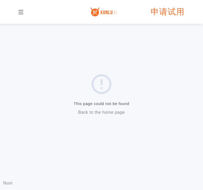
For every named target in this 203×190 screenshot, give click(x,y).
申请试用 (167, 12)
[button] (21, 12)
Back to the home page (101, 112)
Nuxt (7, 183)
